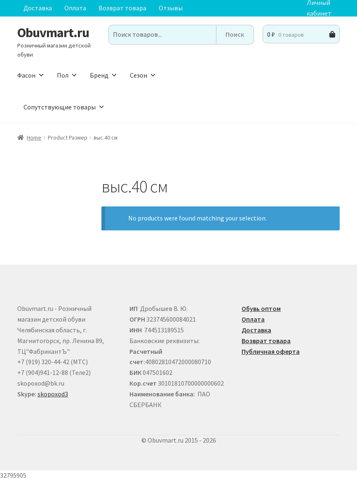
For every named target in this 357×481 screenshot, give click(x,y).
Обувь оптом (261, 308)
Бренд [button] (103, 75)
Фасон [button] (31, 75)
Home (34, 137)
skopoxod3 (53, 394)
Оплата (75, 8)
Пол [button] (67, 75)
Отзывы (171, 8)
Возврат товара (122, 8)
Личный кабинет (319, 8)
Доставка (37, 8)
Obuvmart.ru (53, 32)
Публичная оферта (271, 351)
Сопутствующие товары (64, 107)
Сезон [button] (143, 75)
